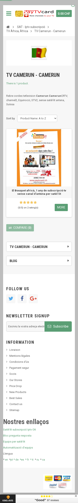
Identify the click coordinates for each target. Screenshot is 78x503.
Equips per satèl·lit (14, 441)
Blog (13, 261)
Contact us (15, 404)
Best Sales (15, 398)
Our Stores (15, 380)
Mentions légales (19, 355)
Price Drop (15, 386)
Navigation (8, 13)
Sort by (10, 118)
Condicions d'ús (19, 361)
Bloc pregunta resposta (17, 435)
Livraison (14, 349)
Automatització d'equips (18, 447)
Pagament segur (19, 367)
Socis (12, 373)
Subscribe (58, 326)
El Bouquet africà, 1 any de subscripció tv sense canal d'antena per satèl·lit (39, 192)
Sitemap (14, 410)
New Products (17, 392)
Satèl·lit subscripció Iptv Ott (19, 429)
